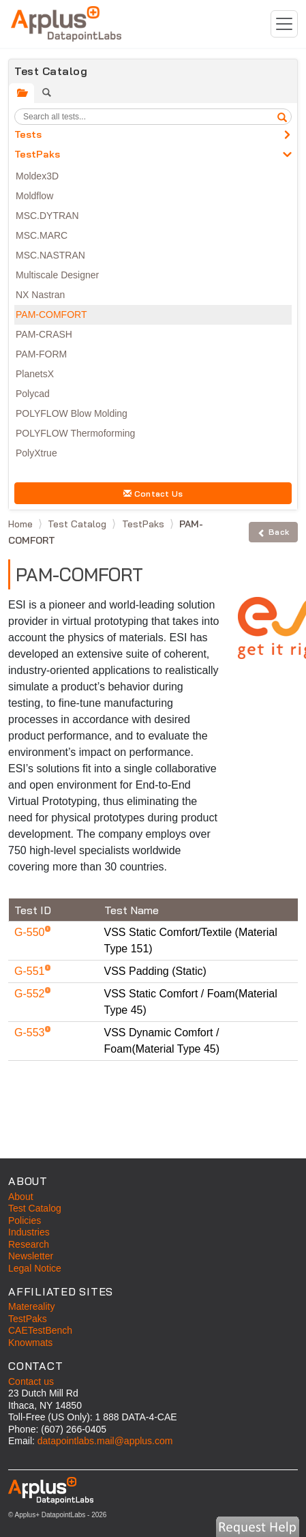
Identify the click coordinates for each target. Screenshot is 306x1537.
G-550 (31, 932)
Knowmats (30, 1342)
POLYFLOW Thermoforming (75, 433)
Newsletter (30, 1255)
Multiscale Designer (57, 274)
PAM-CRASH (44, 334)
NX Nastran (40, 294)
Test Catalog (78, 524)
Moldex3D (37, 176)
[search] (282, 116)
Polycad (33, 393)
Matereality (31, 1306)
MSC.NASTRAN (50, 255)
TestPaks (37, 154)
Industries (29, 1232)
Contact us (31, 1381)
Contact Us (153, 493)
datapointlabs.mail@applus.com (105, 1440)
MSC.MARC (41, 235)
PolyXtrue (36, 453)
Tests (28, 134)
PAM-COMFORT (51, 314)
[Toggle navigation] (284, 24)
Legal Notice (34, 1268)
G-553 (31, 1032)
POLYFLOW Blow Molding (71, 413)
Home (21, 524)
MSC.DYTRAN (47, 215)
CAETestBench (40, 1330)
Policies (24, 1220)
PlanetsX (35, 373)
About (20, 1196)
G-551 (31, 971)
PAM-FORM (41, 354)
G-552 (31, 993)
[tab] (21, 93)
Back (273, 532)
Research (28, 1244)
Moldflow (34, 195)
